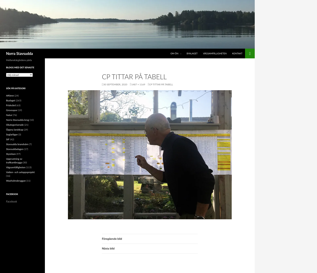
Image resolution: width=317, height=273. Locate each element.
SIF (7, 139)
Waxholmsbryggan (16, 180)
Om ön (174, 53)
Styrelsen (11, 153)
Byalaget (192, 53)
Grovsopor (11, 110)
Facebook (12, 194)
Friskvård (11, 105)
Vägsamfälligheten (215, 53)
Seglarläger (12, 134)
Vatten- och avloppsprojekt (20, 172)
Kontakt (237, 53)
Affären (10, 95)
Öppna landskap (14, 129)
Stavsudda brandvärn (17, 144)
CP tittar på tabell (161, 84)
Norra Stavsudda (19, 53)
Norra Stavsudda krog (17, 119)
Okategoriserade (15, 124)
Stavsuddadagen (14, 149)
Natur (9, 115)
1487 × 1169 (138, 84)
